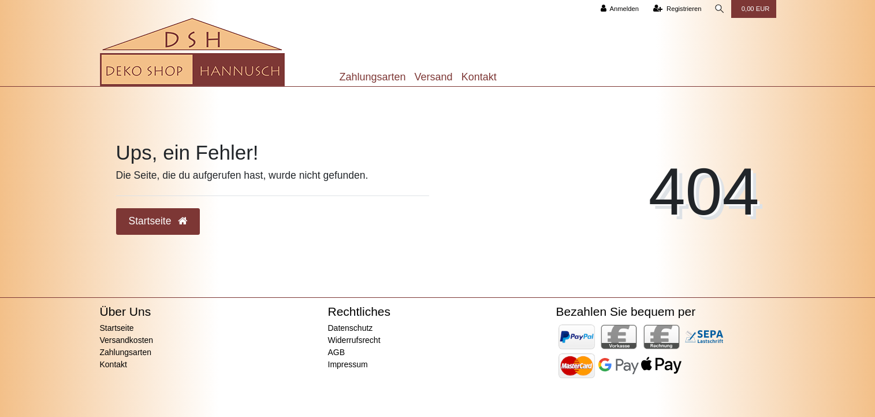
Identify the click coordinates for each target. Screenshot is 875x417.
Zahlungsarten (373, 77)
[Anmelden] (619, 9)
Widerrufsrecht (354, 340)
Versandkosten (127, 340)
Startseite (117, 328)
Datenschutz (350, 328)
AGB (336, 352)
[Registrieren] (677, 9)
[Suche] (719, 9)
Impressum (348, 364)
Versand (434, 77)
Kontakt (479, 77)
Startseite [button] (158, 221)
